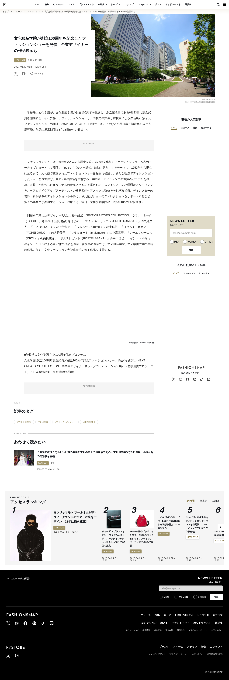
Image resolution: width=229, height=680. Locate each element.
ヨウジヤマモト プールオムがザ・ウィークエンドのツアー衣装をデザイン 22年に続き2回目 (75, 517)
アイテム (178, 646)
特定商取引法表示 (215, 654)
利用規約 (180, 630)
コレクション (144, 4)
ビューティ (58, 4)
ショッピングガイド (156, 654)
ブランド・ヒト (86, 4)
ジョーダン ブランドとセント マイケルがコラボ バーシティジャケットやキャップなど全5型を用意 (113, 538)
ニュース (36, 4)
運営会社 (169, 630)
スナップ (129, 4)
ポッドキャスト (173, 4)
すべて (174, 127)
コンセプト (216, 646)
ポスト (158, 4)
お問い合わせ (217, 630)
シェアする (36, 74)
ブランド (164, 646)
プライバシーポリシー (197, 630)
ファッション (33, 12)
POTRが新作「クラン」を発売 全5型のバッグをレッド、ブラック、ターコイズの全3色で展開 (142, 538)
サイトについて (132, 630)
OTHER (208, 241)
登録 (191, 250)
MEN (176, 241)
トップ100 (116, 4)
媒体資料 (158, 630)
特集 (47, 4)
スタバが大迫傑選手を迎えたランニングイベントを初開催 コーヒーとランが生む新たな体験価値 (197, 553)
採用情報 (146, 630)
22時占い (102, 4)
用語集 (188, 4)
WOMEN (191, 241)
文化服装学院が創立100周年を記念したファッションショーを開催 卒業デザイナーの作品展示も (90, 12)
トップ (6, 12)
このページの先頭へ (18, 578)
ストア (71, 4)
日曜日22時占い (184, 615)
